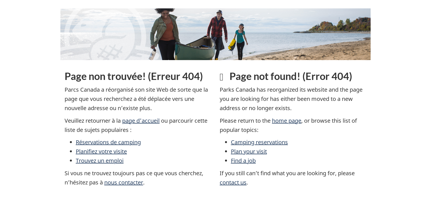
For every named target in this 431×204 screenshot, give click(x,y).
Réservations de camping (108, 142)
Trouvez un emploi (100, 160)
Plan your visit (249, 151)
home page (286, 120)
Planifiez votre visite (101, 151)
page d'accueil (141, 120)
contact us (233, 182)
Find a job (243, 160)
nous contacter (123, 182)
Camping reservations (259, 142)
